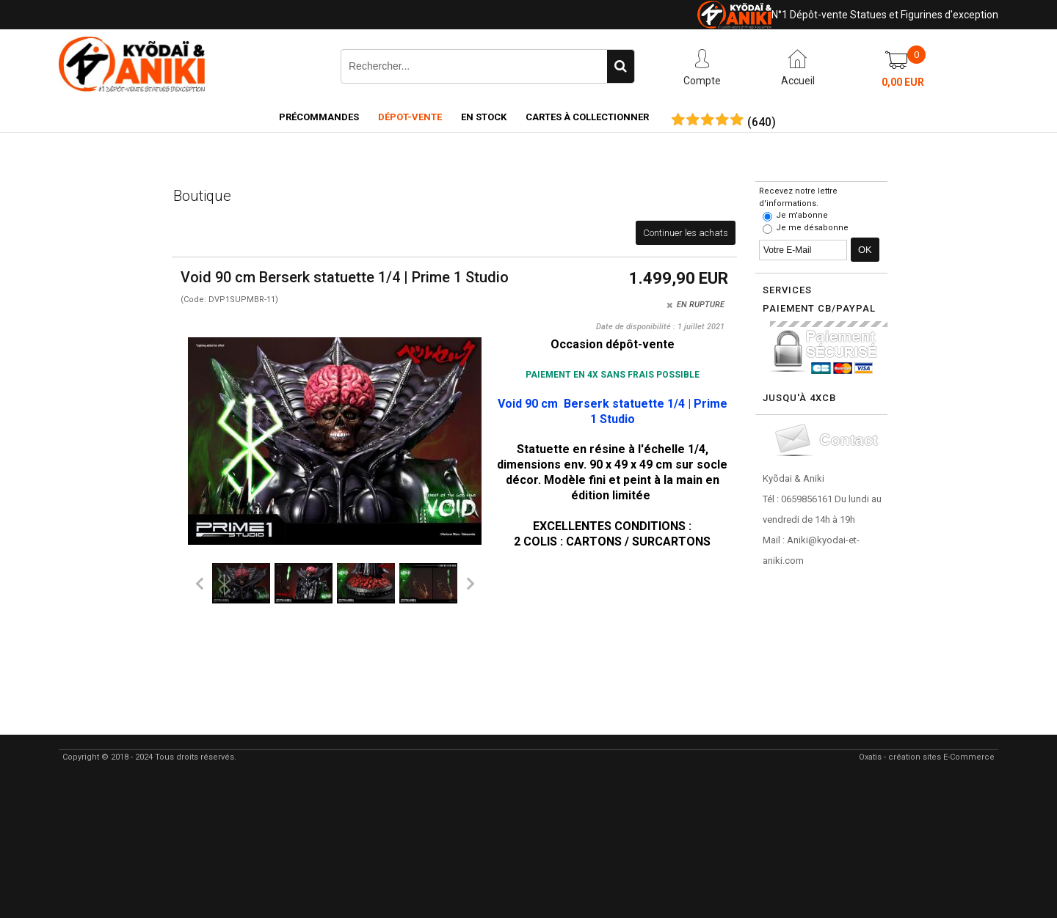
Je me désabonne (812, 227)
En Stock (483, 116)
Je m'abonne (802, 215)
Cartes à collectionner (587, 116)
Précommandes (319, 116)
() (761, 122)
